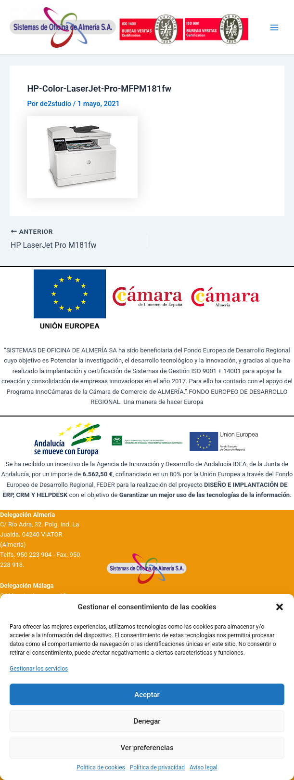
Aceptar (147, 694)
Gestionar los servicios (39, 668)
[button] (279, 607)
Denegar (146, 721)
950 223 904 (34, 554)
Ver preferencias (146, 747)
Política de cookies (101, 767)
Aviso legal (203, 767)
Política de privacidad (157, 767)
